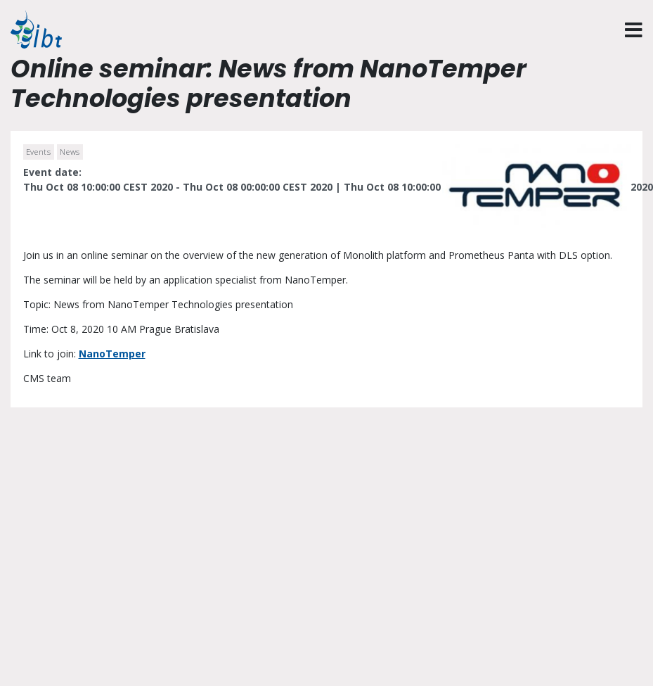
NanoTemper (112, 353)
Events (38, 151)
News (70, 151)
